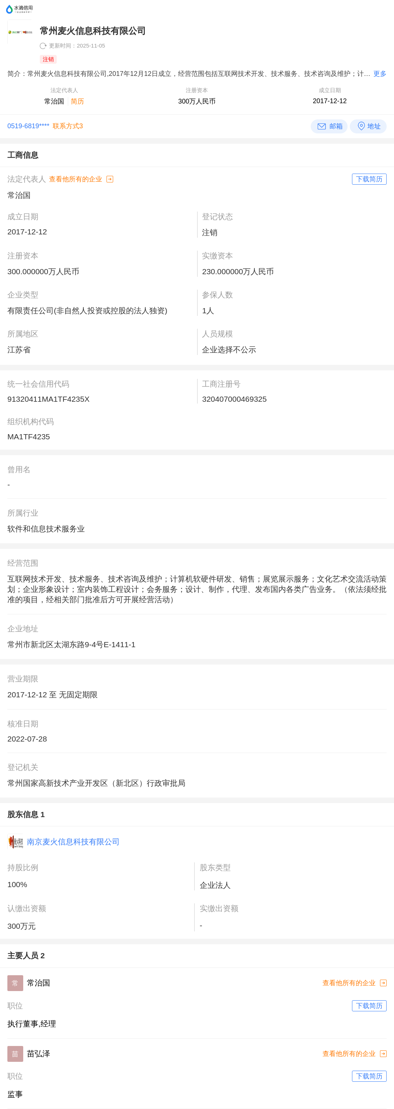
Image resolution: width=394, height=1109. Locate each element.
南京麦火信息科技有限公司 (73, 841)
